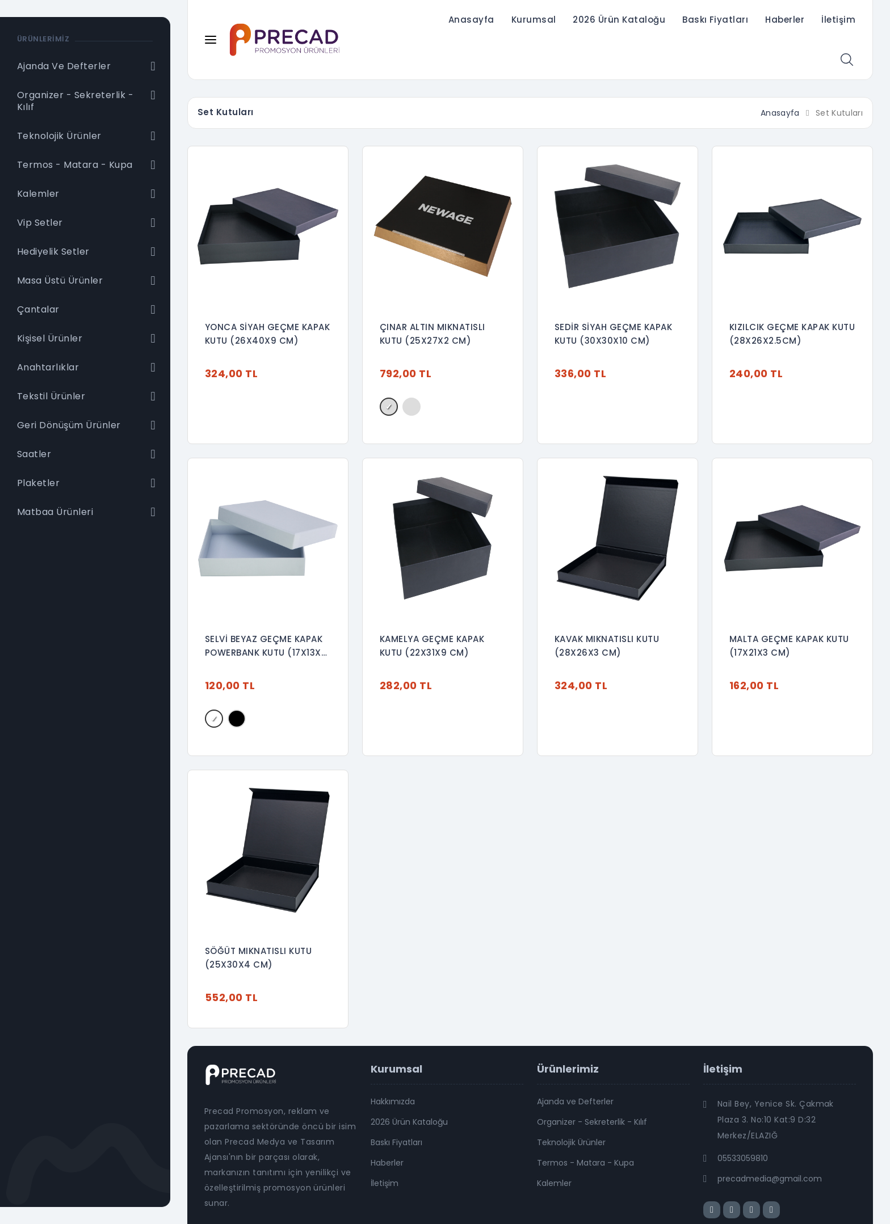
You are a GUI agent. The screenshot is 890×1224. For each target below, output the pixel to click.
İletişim (838, 20)
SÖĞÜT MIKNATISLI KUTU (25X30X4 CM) (258, 957)
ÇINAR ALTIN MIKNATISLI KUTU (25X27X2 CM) (432, 334)
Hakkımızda (393, 1101)
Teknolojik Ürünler (571, 1142)
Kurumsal (533, 20)
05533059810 (742, 1158)
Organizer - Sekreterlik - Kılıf (592, 1122)
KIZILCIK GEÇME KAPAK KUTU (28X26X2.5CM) (792, 334)
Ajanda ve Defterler (575, 1101)
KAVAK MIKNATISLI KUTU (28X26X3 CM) (607, 646)
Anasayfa (471, 20)
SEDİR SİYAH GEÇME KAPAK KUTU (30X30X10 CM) (613, 334)
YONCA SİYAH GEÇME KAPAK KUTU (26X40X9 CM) (267, 334)
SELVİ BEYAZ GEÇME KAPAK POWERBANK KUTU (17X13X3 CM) (265, 646)
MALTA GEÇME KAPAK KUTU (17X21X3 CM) (789, 646)
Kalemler (554, 1183)
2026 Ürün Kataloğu (619, 20)
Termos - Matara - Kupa (585, 1162)
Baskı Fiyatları (715, 20)
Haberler (784, 20)
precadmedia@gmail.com (769, 1178)
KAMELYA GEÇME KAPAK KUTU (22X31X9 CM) (432, 646)
